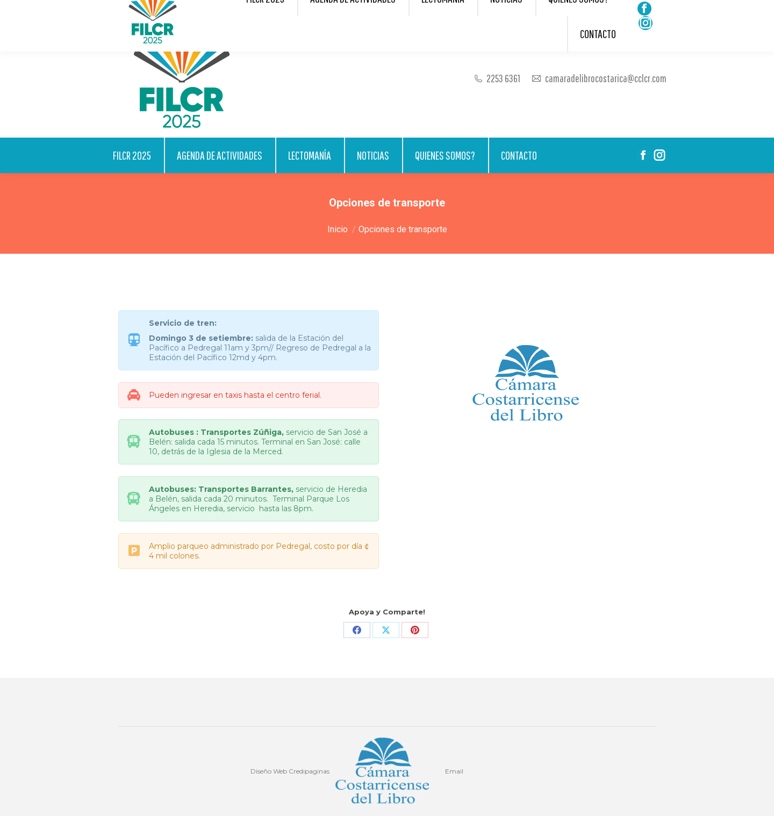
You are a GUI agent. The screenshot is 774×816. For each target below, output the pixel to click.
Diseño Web (268, 771)
